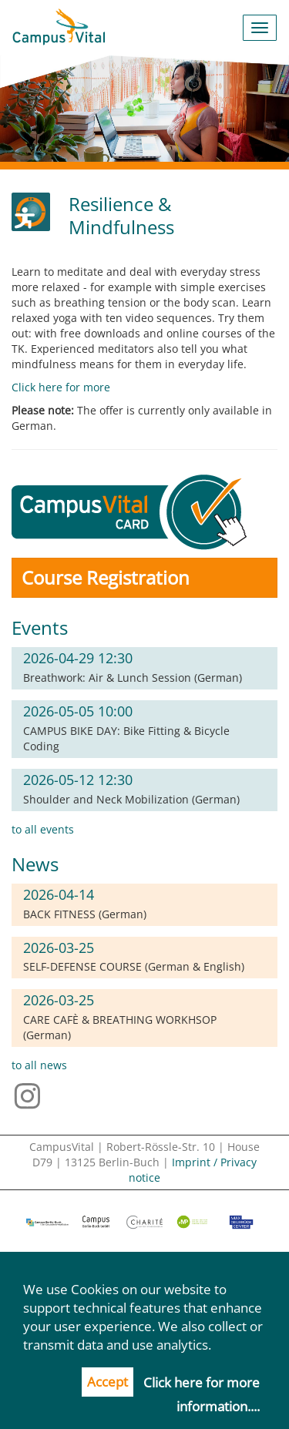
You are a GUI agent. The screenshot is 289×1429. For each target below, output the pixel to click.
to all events (43, 829)
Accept (107, 1381)
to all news (39, 1065)
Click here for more (61, 387)
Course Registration (106, 577)
